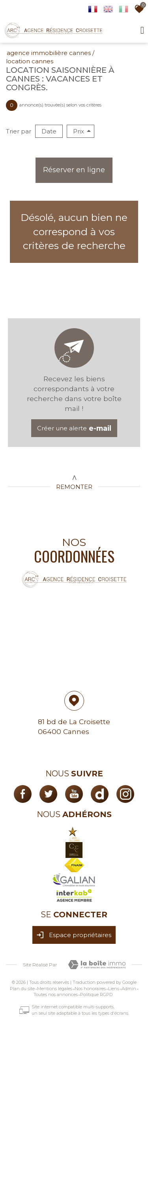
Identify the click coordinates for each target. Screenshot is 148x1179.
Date (48, 131)
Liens (113, 988)
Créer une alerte (74, 428)
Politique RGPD (96, 994)
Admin (129, 988)
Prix (82, 131)
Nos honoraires (90, 988)
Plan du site (22, 988)
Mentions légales (54, 988)
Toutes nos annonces (56, 994)
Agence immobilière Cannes (49, 53)
